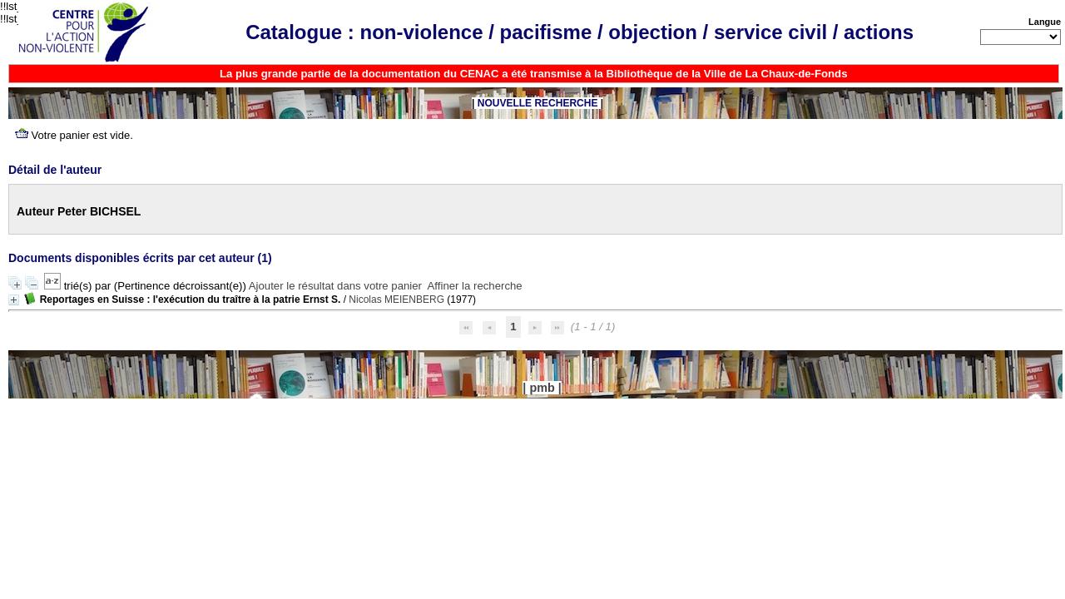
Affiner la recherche (475, 286)
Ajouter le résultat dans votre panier (335, 286)
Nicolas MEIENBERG (396, 299)
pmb (541, 387)
